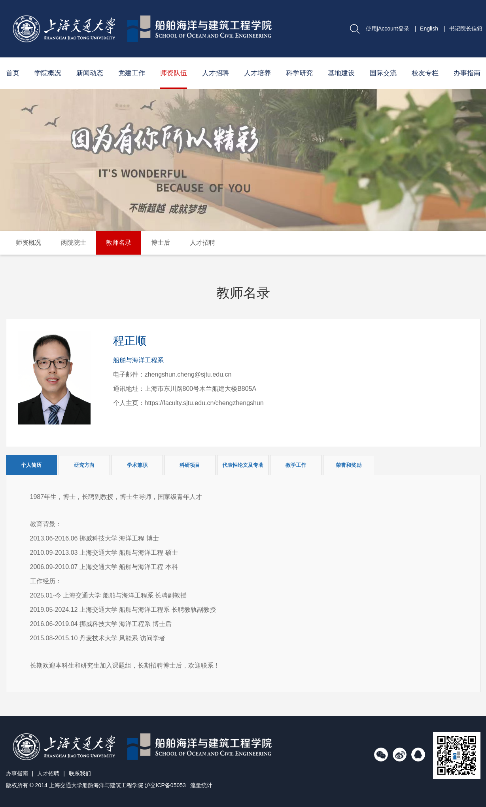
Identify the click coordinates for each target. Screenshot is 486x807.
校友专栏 (425, 73)
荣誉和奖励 (348, 465)
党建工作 (131, 73)
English (429, 28)
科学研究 (299, 73)
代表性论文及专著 (242, 465)
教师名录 (118, 242)
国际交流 (383, 73)
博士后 (160, 242)
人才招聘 (215, 73)
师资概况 (28, 242)
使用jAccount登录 (387, 28)
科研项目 (190, 465)
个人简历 (31, 465)
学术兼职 (137, 465)
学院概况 (47, 73)
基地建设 (341, 73)
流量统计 (201, 785)
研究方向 (84, 465)
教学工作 (296, 465)
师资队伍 (173, 73)
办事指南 (467, 73)
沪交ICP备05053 (165, 785)
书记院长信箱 (465, 28)
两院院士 (73, 242)
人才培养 (257, 73)
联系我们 (80, 773)
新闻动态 (89, 73)
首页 (12, 73)
